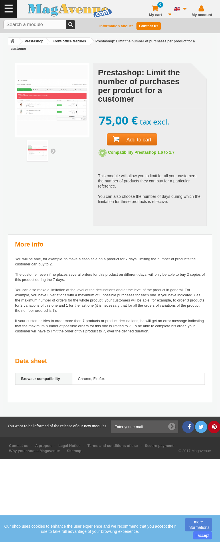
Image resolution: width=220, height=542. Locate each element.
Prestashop (34, 41)
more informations (198, 524)
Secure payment (159, 446)
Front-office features (69, 41)
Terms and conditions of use (113, 446)
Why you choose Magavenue (34, 451)
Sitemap (74, 451)
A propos (43, 446)
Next (53, 151)
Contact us (148, 26)
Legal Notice (69, 446)
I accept (202, 535)
